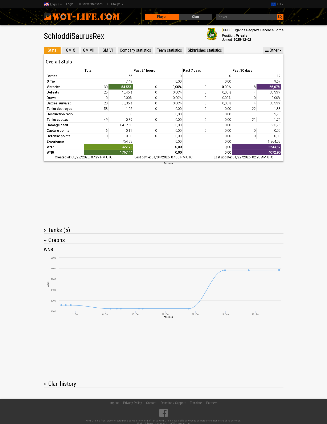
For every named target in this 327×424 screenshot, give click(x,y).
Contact (151, 403)
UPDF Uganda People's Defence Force (252, 30)
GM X (70, 50)
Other (272, 50)
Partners (211, 403)
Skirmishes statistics (205, 50)
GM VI (108, 50)
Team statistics (169, 50)
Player (162, 17)
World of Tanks (149, 420)
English (51, 4)
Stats (52, 50)
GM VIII (89, 50)
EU (276, 4)
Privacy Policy (132, 403)
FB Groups (113, 4)
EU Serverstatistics (90, 4)
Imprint (114, 403)
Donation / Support (173, 403)
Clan (195, 17)
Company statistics (135, 50)
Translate (196, 403)
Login (69, 4)
